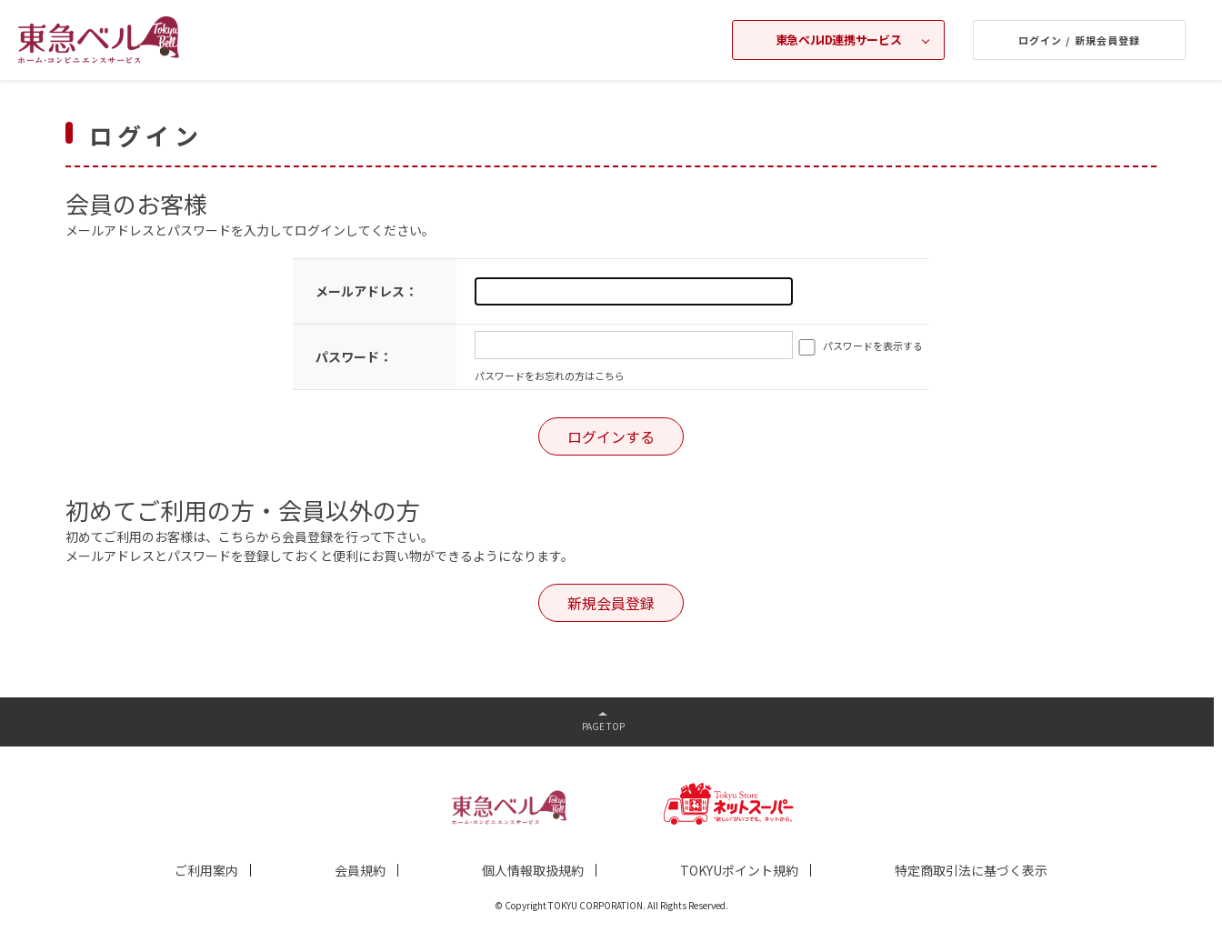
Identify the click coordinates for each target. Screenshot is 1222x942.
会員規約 (360, 870)
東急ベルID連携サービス (838, 39)
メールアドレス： (366, 291)
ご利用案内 (206, 870)
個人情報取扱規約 (533, 870)
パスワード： (354, 356)
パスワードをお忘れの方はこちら (550, 375)
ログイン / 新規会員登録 (1079, 40)
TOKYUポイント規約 (739, 870)
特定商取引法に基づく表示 (971, 870)
